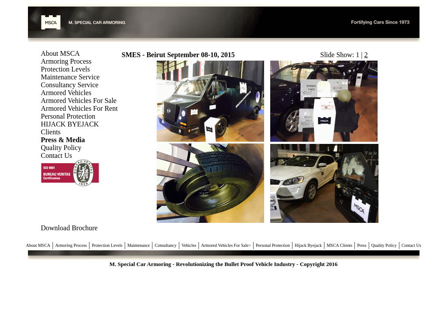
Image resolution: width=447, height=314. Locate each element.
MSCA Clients (339, 245)
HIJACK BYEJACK (70, 124)
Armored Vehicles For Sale (79, 100)
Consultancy (166, 245)
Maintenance (138, 245)
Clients (51, 132)
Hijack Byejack (308, 245)
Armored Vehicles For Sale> (226, 245)
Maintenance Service (70, 77)
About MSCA (60, 53)
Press (361, 245)
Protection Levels (65, 69)
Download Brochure (69, 228)
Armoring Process (66, 61)
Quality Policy (61, 147)
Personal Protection (68, 116)
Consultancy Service (70, 85)
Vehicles (189, 245)
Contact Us (56, 155)
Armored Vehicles (66, 92)
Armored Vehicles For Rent (79, 108)
